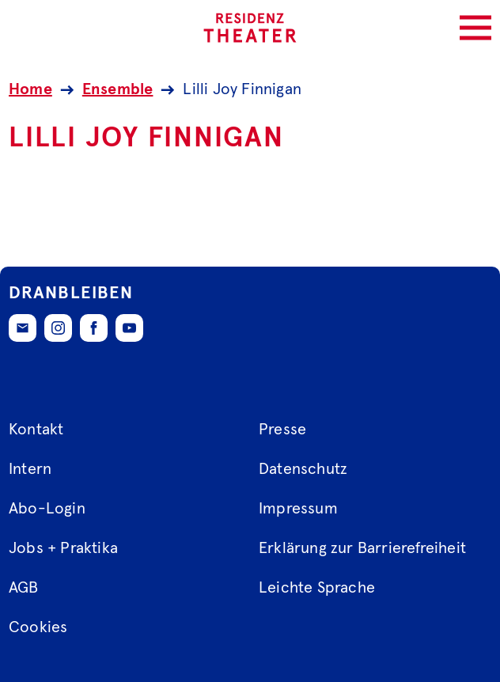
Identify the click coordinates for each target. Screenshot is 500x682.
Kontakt (36, 430)
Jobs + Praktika (63, 548)
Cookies (38, 627)
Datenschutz (303, 469)
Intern (30, 469)
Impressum (298, 509)
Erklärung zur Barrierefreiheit (362, 548)
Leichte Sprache (317, 588)
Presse (282, 430)
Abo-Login (47, 509)
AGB (24, 588)
